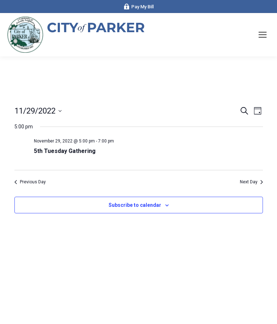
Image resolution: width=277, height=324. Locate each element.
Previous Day (30, 181)
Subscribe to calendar (135, 205)
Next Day (251, 181)
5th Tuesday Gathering (65, 151)
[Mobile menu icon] (262, 34)
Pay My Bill (139, 6)
